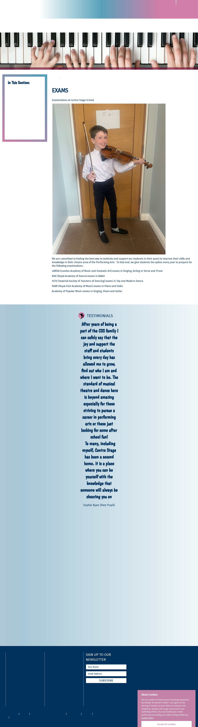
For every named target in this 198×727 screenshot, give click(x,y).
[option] (99, 414)
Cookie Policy (147, 724)
